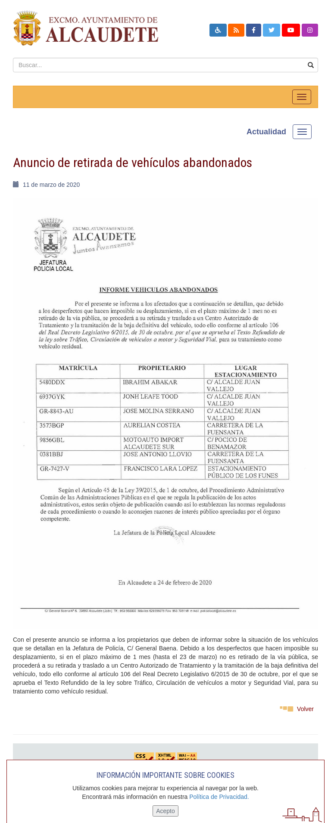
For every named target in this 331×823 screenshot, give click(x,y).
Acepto (165, 811)
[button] (218, 30)
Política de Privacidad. (219, 796)
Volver (305, 708)
